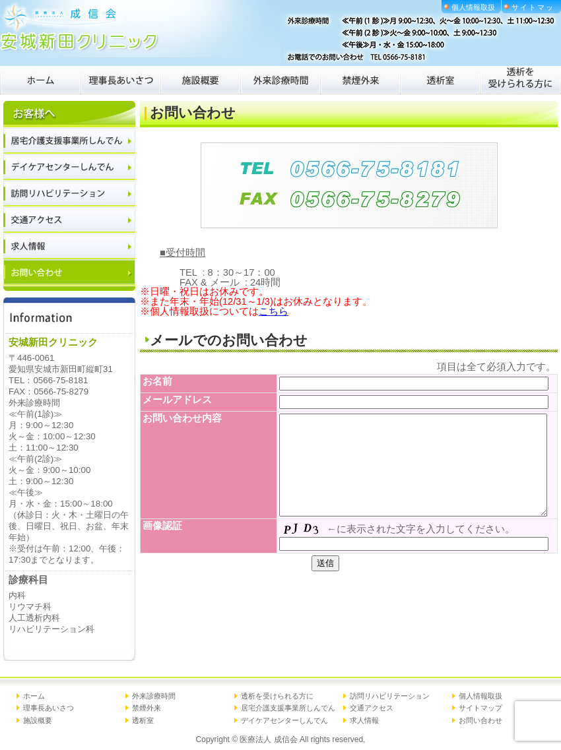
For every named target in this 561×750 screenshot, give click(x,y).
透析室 (143, 720)
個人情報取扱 (473, 7)
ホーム (34, 696)
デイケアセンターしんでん (284, 720)
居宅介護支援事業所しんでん (288, 708)
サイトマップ (480, 708)
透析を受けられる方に (277, 696)
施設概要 (37, 720)
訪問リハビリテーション (390, 696)
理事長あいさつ (48, 708)
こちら (273, 311)
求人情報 (364, 720)
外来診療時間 (154, 696)
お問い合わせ (480, 720)
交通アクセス (371, 708)
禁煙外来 (146, 708)
